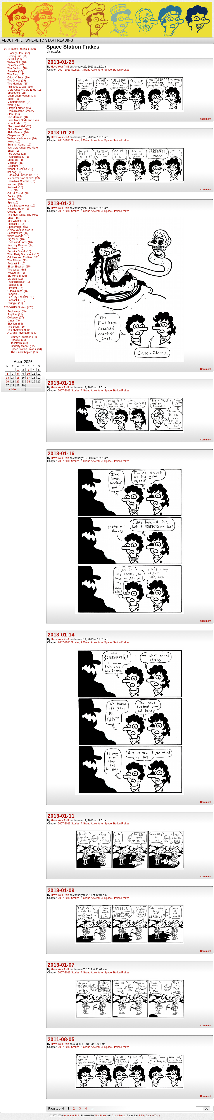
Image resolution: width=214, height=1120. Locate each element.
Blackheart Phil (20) (19, 126)
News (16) (13, 141)
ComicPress (118, 1115)
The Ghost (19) (16, 80)
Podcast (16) (15, 187)
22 (17, 381)
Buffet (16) (13, 98)
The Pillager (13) (17, 260)
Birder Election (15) (19, 266)
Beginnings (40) (16, 311)
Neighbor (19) (15, 165)
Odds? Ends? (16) (18, 193)
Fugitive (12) (15, 314)
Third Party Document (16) (23, 254)
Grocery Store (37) (18, 53)
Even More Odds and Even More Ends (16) (23, 122)
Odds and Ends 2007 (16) (22, 175)
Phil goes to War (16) (20, 86)
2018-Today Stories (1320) (20, 49)
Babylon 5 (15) (16, 294)
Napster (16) (15, 184)
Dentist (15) (14, 196)
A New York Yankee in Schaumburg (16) (20, 231)
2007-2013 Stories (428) (18, 307)
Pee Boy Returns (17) (20, 245)
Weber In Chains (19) (20, 169)
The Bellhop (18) (17, 68)
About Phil (12, 40)
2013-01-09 (61, 890)
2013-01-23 (61, 132)
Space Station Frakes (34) (26, 349)
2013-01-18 (61, 383)
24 (28, 381)
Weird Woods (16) (18, 236)
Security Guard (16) (19, 251)
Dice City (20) (15, 65)
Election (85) (15, 323)
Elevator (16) (15, 287)
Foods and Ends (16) (20, 242)
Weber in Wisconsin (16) (22, 138)
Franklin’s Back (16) (19, 281)
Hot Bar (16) (14, 199)
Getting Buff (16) (17, 56)
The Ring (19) (15, 74)
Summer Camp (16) (19, 144)
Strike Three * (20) (18, 129)
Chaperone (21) (16, 135)
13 (7, 377)
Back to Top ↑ (153, 1115)
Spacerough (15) (17, 226)
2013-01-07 (61, 965)
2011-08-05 (61, 1039)
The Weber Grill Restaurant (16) (16, 271)
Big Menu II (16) (17, 275)
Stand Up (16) (15, 159)
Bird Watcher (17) (18, 220)
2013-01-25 (61, 62)
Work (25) (13, 105)
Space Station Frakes (116, 69)
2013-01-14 (61, 635)
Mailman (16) (15, 162)
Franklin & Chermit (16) (21, 181)
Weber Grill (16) (17, 62)
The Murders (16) (17, 83)
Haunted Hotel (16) (18, 208)
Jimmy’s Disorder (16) (24, 336)
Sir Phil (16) (14, 59)
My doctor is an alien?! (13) (23, 178)
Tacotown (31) (19, 343)
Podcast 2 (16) (16, 223)
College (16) (14, 211)
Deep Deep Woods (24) (21, 95)
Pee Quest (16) (16, 153)
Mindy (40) (14, 320)
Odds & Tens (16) (18, 291)
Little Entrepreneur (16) (21, 205)
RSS (141, 1115)
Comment (205, 118)
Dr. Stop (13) (15, 278)
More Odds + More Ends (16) (24, 89)
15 (17, 377)
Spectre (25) (18, 340)
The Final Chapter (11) (24, 352)
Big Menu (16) (16, 239)
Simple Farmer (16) (19, 108)
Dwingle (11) (15, 303)
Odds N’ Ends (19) (18, 77)
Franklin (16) (15, 71)
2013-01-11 (61, 816)
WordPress (100, 1115)
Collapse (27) (15, 317)
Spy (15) (12, 202)
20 (7, 381)
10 (28, 373)
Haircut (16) (14, 284)
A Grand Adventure (92, 69)
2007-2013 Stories (68, 69)
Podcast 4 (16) (16, 300)
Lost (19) (13, 190)
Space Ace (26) (16, 92)
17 (28, 377)
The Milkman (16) (18, 117)
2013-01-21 (61, 203)
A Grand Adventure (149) (22, 332)
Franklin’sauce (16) (18, 156)
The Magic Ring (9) (18, 329)
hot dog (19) (14, 172)
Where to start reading (49, 40)
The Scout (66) (16, 326)
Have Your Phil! (60, 66)
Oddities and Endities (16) (22, 257)
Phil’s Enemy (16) (18, 132)
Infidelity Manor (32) (23, 346)
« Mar (12, 389)
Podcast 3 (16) (16, 263)
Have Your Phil (107, 19)
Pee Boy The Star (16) (20, 297)
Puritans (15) (15, 248)
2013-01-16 (61, 453)
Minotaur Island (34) (19, 101)
